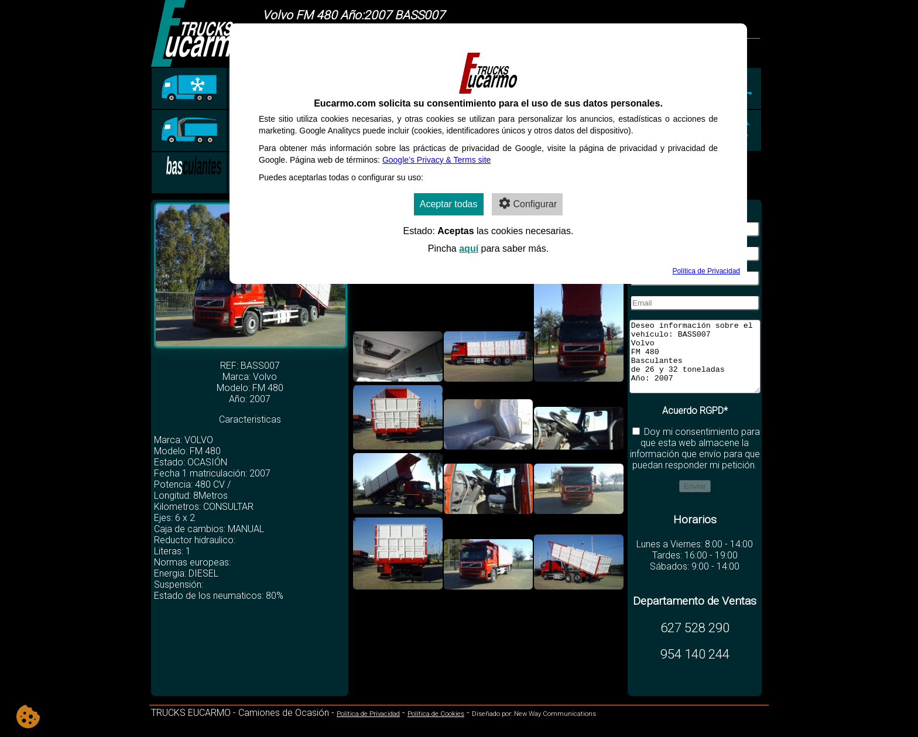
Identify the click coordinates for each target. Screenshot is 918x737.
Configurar (527, 203)
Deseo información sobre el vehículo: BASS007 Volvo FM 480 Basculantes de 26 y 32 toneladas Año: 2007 (695, 363)
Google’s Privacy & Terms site (436, 159)
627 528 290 (694, 641)
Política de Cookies (435, 728)
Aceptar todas (449, 204)
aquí (468, 248)
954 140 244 (694, 668)
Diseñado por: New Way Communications (534, 728)
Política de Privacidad (368, 728)
